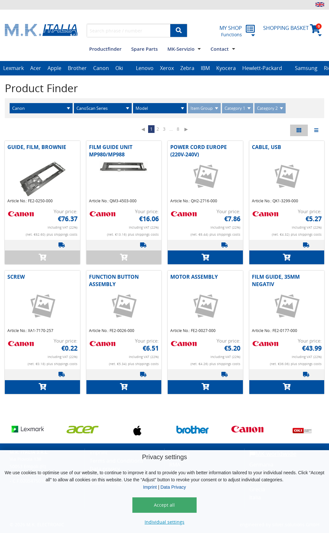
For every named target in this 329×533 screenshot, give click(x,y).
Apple (54, 68)
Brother (77, 68)
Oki (119, 68)
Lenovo (145, 68)
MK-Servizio (180, 49)
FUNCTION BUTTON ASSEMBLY (114, 280)
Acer (35, 68)
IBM (205, 68)
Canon (101, 68)
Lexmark (13, 68)
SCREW (16, 276)
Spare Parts (144, 49)
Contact (219, 49)
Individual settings (164, 522)
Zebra (187, 68)
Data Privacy (173, 487)
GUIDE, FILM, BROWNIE (36, 147)
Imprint (150, 487)
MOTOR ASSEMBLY (194, 276)
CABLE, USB (266, 147)
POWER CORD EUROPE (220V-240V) (198, 151)
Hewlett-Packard (262, 68)
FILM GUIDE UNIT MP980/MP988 (110, 151)
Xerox (167, 68)
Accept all (164, 505)
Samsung (306, 68)
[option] (13, 68)
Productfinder (105, 49)
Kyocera (226, 68)
